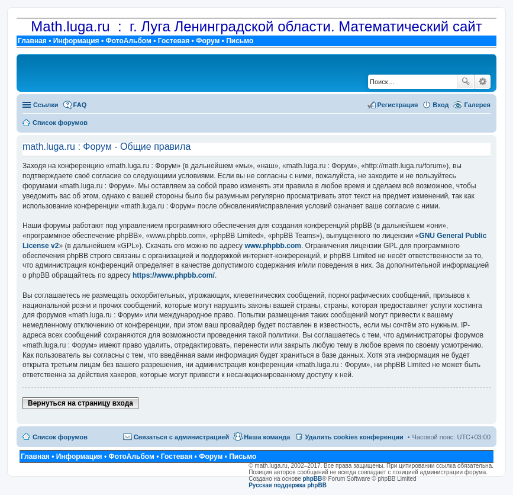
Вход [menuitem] (441, 104)
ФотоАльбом (128, 41)
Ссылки (46, 104)
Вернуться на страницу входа (80, 403)
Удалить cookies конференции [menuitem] (354, 437)
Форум (208, 41)
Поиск (466, 82)
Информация (76, 41)
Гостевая (174, 41)
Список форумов (60, 437)
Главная (32, 41)
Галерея (477, 104)
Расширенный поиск (483, 82)
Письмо (239, 41)
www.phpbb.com (272, 246)
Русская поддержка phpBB (288, 485)
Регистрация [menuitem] (398, 104)
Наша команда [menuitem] (267, 437)
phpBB (312, 478)
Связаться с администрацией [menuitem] (182, 437)
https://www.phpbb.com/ (174, 275)
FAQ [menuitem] (80, 104)
